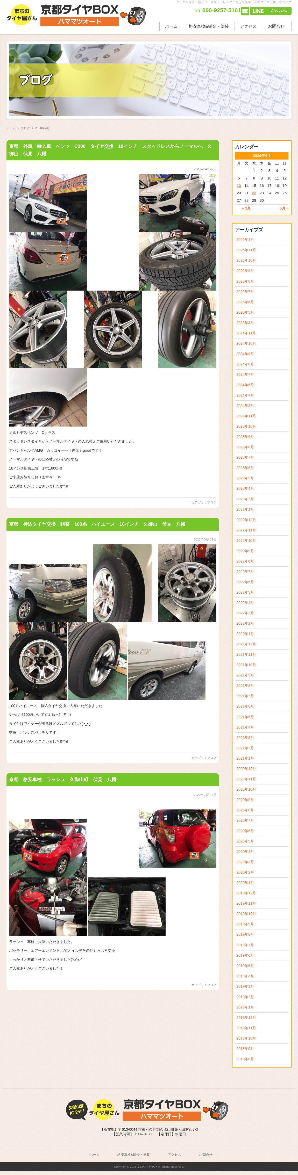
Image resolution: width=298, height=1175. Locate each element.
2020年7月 (245, 820)
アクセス (248, 26)
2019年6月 (245, 955)
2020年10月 (246, 789)
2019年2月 (245, 997)
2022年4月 (245, 603)
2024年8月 (245, 364)
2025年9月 (245, 271)
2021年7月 (245, 696)
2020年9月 (245, 800)
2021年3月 (245, 738)
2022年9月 (245, 551)
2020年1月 (245, 883)
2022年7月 (245, 572)
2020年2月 (245, 872)
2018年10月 (246, 1038)
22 (254, 193)
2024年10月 (246, 343)
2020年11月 (246, 779)
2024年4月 (245, 395)
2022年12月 (246, 520)
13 (239, 186)
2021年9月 (245, 675)
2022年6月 (245, 582)
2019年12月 (246, 893)
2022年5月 (245, 592)
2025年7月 (245, 292)
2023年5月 (245, 478)
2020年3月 (245, 862)
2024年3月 (245, 405)
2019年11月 (246, 903)
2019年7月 (245, 945)
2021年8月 (245, 685)
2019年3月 (245, 986)
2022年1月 (245, 634)
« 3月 (246, 208)
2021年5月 (245, 717)
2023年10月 (246, 426)
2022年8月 (245, 561)
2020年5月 (245, 841)
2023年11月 (246, 416)
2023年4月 (245, 488)
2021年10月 (246, 665)
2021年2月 (245, 748)
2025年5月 (245, 312)
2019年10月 (246, 914)
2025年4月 (245, 323)
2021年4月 (245, 727)
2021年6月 (245, 706)
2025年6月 (245, 302)
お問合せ (276, 26)
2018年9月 (245, 1049)
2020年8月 (245, 810)
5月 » (284, 208)
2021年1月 (245, 758)
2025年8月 (245, 281)
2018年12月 (246, 1017)
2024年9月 (245, 354)
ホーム (171, 26)
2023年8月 (245, 447)
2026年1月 (245, 239)
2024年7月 (245, 374)
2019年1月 (245, 1007)
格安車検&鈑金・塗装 (209, 26)
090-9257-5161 (217, 10)
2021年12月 (246, 644)
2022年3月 (245, 613)
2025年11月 (246, 250)
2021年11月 (246, 654)
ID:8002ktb (278, 10)
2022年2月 (245, 623)
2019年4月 (245, 976)
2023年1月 (245, 509)
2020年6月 (245, 831)
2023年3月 (245, 499)
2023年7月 (245, 457)
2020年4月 (245, 851)
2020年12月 (246, 769)
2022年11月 (246, 530)
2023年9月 (245, 437)
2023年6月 (245, 468)
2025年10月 (246, 260)
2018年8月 (245, 1059)
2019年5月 (245, 966)
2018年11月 (246, 1028)
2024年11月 (246, 333)
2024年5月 (245, 385)
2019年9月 (245, 924)
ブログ (211, 502)
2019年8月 (245, 934)
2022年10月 (246, 540)
